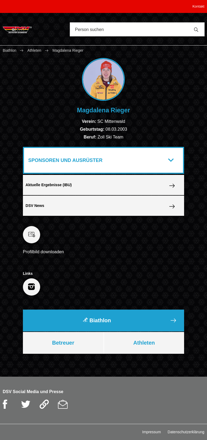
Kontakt (198, 6)
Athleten (34, 50)
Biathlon (10, 50)
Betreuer (63, 343)
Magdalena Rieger (68, 50)
